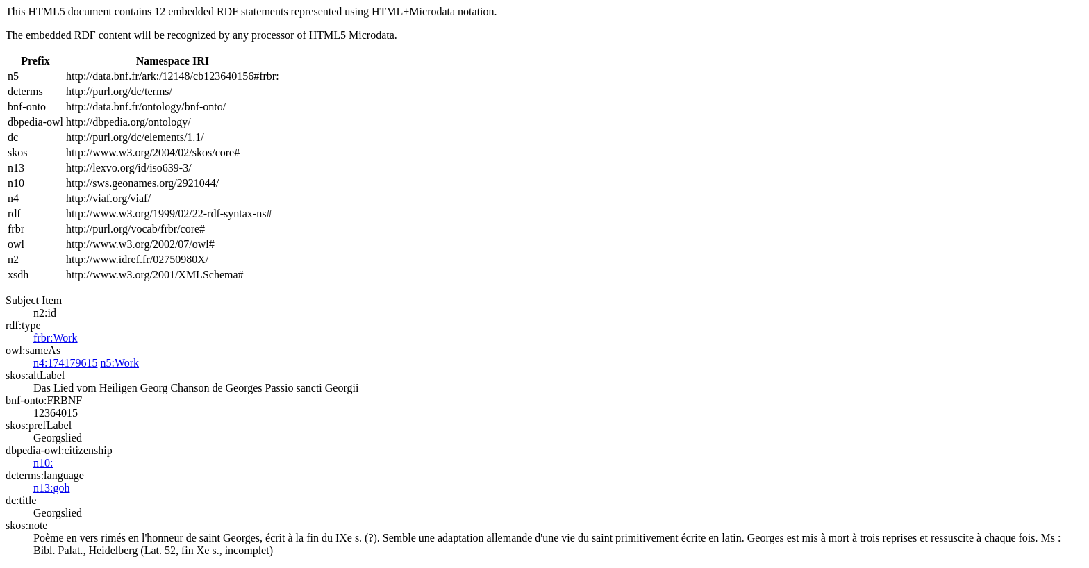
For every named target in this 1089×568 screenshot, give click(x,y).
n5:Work (119, 363)
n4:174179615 (65, 363)
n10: (43, 463)
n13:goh (51, 488)
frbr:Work (55, 338)
